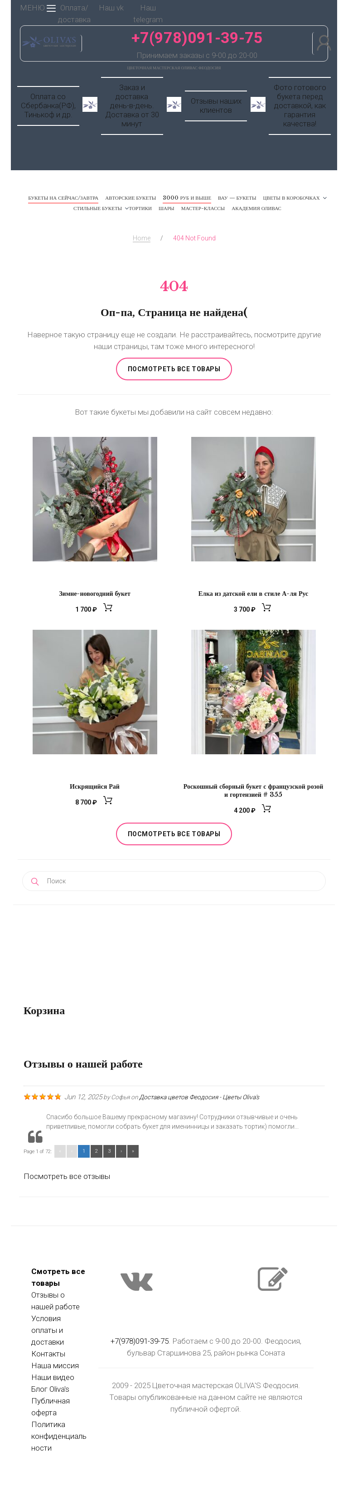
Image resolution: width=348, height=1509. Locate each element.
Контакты (48, 1353)
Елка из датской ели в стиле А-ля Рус (253, 593)
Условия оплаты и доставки (47, 1330)
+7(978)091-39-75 (197, 38)
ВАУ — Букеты (237, 198)
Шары (166, 208)
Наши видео (52, 1377)
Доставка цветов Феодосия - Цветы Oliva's (199, 1097)
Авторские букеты (130, 198)
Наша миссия (55, 1365)
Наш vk (111, 7)
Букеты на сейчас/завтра (63, 198)
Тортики (140, 208)
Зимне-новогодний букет (94, 593)
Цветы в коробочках (291, 198)
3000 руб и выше (187, 198)
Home (141, 238)
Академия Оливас (256, 208)
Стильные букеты (97, 208)
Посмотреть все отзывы (67, 1176)
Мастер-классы (203, 208)
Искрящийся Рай (95, 786)
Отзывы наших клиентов (216, 105)
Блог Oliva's (50, 1389)
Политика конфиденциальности (59, 1436)
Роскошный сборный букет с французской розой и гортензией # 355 (254, 790)
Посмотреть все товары (174, 369)
